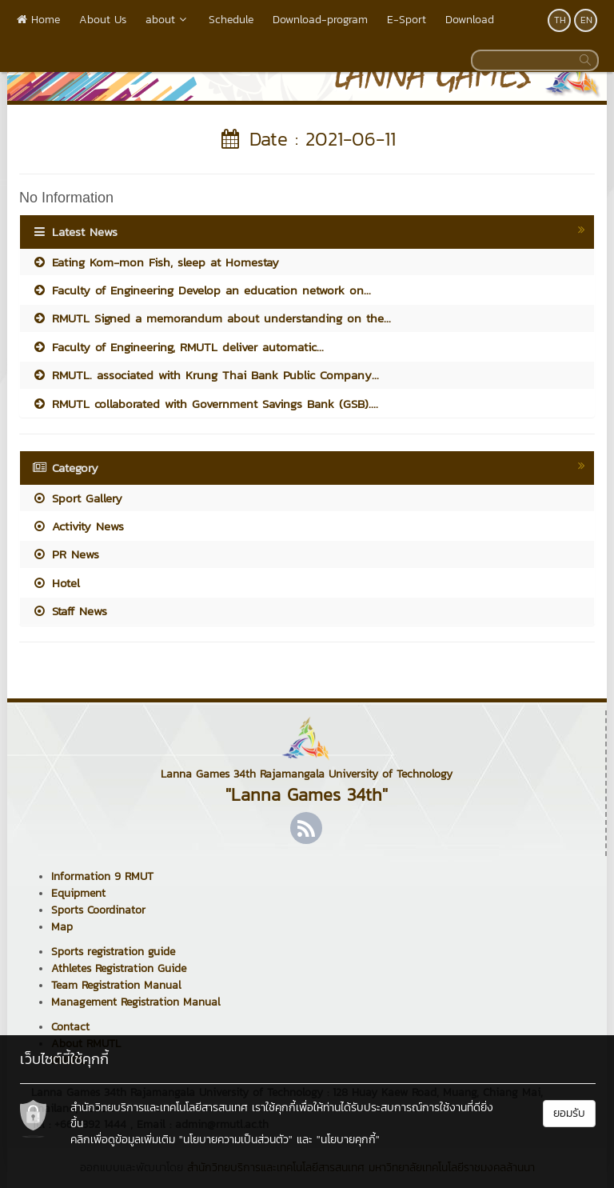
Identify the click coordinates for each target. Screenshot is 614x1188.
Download (469, 19)
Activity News (78, 526)
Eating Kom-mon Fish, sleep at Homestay (155, 262)
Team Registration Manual (116, 985)
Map (62, 926)
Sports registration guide (113, 951)
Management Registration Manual (136, 1002)
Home (38, 19)
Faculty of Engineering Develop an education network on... (201, 290)
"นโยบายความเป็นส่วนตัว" (236, 1139)
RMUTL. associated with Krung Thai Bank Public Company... (205, 375)
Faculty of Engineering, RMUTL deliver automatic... (178, 347)
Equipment (78, 893)
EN (586, 20)
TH (560, 20)
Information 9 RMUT (102, 876)
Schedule (231, 19)
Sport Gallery (77, 498)
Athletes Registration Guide (118, 968)
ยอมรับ (569, 1113)
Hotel (56, 583)
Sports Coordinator (98, 910)
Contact (70, 1026)
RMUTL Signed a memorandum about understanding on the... (211, 318)
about (167, 19)
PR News (65, 554)
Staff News (69, 611)
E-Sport (406, 19)
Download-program (320, 19)
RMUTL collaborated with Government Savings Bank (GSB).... (205, 403)
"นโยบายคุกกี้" (348, 1139)
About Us (102, 19)
